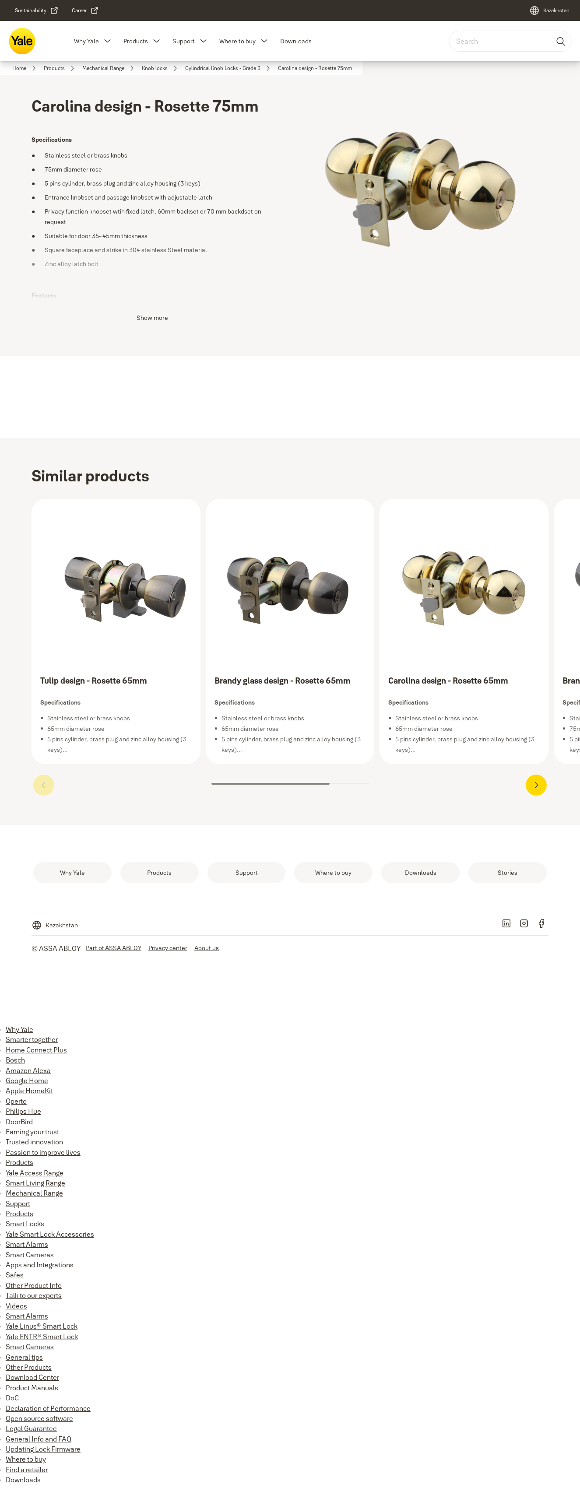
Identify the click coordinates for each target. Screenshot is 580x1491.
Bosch (15, 1060)
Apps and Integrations (40, 1264)
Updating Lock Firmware (43, 1449)
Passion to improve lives (43, 1152)
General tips (24, 1357)
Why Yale (86, 41)
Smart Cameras (30, 1254)
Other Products (29, 1367)
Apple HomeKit (29, 1090)
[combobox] (510, 41)
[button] (107, 41)
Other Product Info (34, 1285)
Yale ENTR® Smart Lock (42, 1336)
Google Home (27, 1080)
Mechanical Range (34, 1193)
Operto (16, 1101)
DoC (12, 1397)
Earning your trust (32, 1131)
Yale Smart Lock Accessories (50, 1234)
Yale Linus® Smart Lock (41, 1326)
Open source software (39, 1418)
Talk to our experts (34, 1295)
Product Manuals (32, 1387)
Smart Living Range (35, 1183)
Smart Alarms (27, 1244)
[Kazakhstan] (549, 10)
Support (183, 41)
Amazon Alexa (28, 1070)
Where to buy (237, 41)
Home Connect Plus (36, 1049)
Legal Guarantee (31, 1428)
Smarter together (32, 1039)
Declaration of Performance (48, 1408)
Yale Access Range (34, 1172)
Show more (152, 318)
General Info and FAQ (38, 1439)
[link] (37, 10)
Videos (16, 1306)
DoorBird (19, 1121)
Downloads (296, 41)
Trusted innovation (34, 1141)
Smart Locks (25, 1223)
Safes (15, 1274)
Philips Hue (23, 1111)
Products (135, 41)
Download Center (32, 1377)
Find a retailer (27, 1469)
